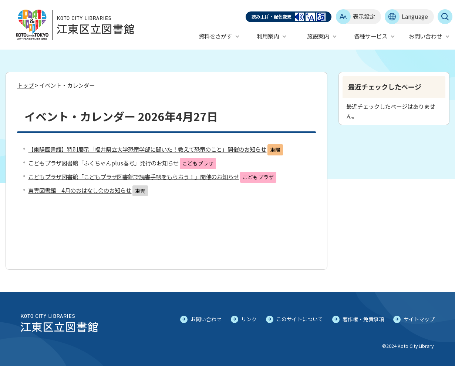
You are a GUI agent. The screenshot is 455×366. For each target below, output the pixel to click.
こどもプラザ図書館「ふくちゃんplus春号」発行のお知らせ (103, 163)
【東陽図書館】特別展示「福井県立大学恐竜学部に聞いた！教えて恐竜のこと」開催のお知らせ (147, 149)
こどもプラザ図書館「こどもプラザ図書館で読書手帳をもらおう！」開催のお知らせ (133, 176)
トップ (25, 85)
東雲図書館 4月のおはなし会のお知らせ (79, 190)
